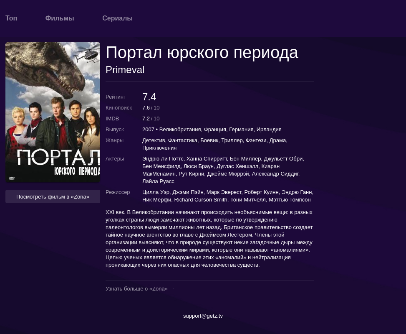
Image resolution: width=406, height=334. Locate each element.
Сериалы (117, 18)
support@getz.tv (203, 316)
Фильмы (59, 18)
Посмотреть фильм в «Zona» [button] (52, 197)
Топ (11, 18)
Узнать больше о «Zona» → (140, 289)
